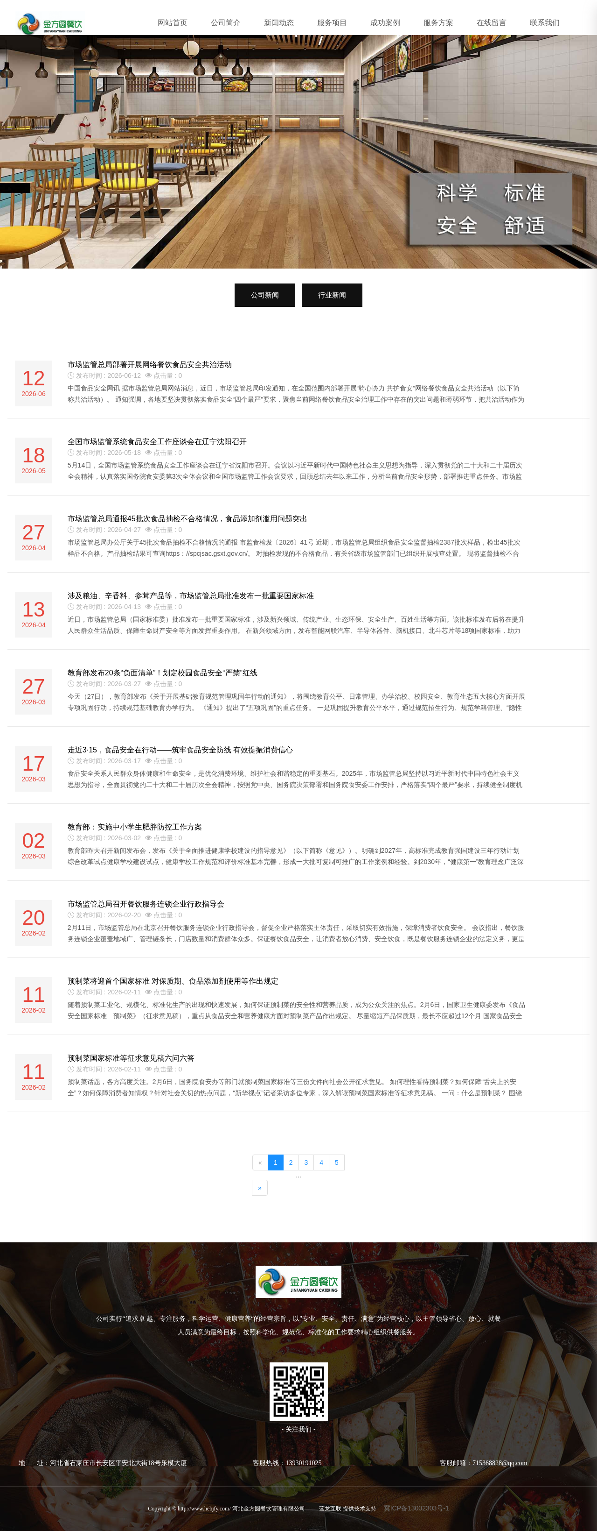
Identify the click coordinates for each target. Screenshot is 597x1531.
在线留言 (492, 23)
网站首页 (172, 23)
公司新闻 (265, 295)
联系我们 (545, 23)
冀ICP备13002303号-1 (416, 1508)
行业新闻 (332, 295)
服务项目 (332, 23)
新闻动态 (279, 23)
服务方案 (438, 23)
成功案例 (385, 23)
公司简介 (226, 23)
